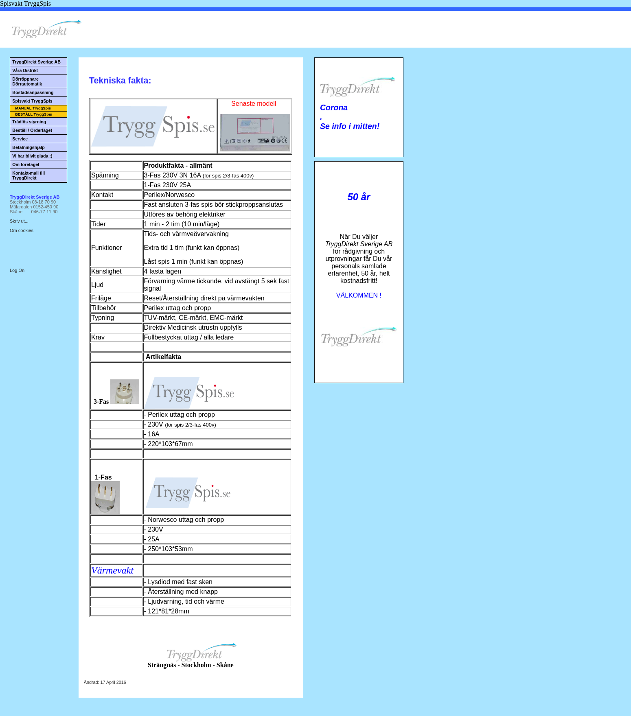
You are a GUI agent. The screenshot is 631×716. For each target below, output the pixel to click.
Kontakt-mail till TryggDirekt (28, 175)
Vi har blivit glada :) (32, 155)
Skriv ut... (19, 221)
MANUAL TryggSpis (33, 108)
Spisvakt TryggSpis (32, 101)
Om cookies (21, 230)
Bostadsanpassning (32, 92)
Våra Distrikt (25, 70)
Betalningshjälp (28, 147)
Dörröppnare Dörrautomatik (27, 81)
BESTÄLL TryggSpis (33, 114)
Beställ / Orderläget (32, 130)
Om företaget (25, 164)
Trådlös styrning (29, 121)
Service (20, 138)
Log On (17, 270)
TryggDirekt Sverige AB (36, 61)
